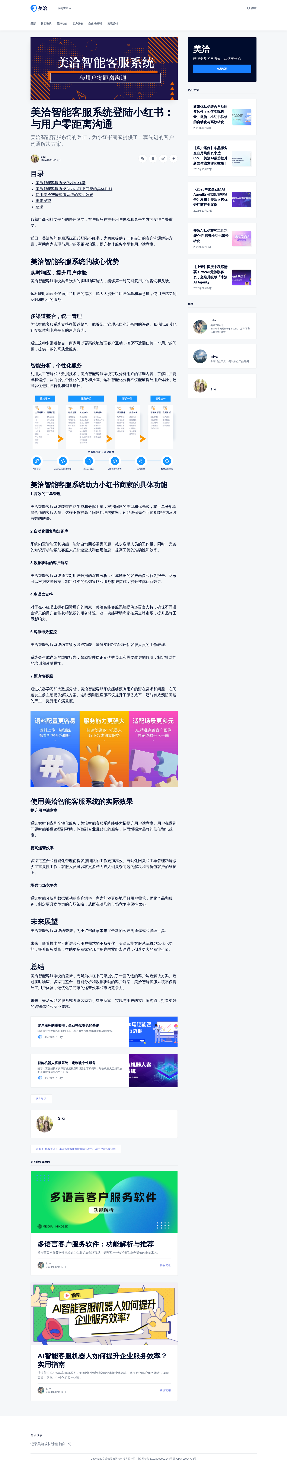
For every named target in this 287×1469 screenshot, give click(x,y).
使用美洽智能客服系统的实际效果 (64, 195)
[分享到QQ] (153, 158)
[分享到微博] (163, 158)
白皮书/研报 (95, 23)
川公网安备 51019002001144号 (154, 1458)
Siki (61, 1118)
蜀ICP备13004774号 (184, 1458)
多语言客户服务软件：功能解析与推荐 (96, 1244)
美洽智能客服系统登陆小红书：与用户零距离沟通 (87, 1149)
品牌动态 (62, 23)
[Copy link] (173, 158)
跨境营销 (113, 23)
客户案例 (78, 23)
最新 (33, 23)
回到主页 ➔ (64, 8)
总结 (39, 207)
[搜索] (252, 8)
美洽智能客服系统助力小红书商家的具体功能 (74, 189)
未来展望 (43, 201)
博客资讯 (46, 23)
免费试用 (222, 68)
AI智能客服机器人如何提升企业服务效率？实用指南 (102, 1360)
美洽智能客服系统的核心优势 (61, 183)
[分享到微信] (142, 158)
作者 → (192, 303)
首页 (38, 1149)
